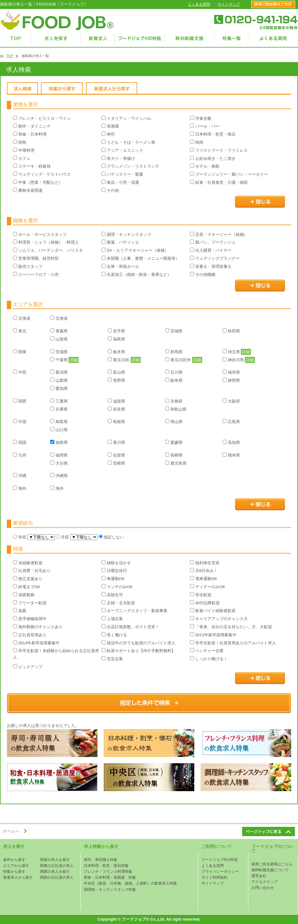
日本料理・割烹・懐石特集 (106, 865)
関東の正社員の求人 (57, 865)
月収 (63, 537)
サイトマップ (229, 4)
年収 (20, 537)
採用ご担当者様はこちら (271, 864)
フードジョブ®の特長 (219, 860)
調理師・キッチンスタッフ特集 (110, 889)
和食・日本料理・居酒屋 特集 (110, 877)
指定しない (111, 537)
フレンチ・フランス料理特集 (108, 871)
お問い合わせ (262, 888)
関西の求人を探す (55, 871)
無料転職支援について (270, 870)
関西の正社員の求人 (57, 877)
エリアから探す (16, 865)
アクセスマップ (264, 882)
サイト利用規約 (214, 877)
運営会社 (258, 876)
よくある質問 (199, 4)
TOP (9, 56)
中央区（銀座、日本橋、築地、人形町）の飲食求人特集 (130, 883)
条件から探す (14, 860)
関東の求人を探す (55, 860)
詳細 (246, 351)
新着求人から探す (18, 877)
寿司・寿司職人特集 (100, 860)
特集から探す (14, 871)
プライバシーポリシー (220, 871)
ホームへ (11, 831)
